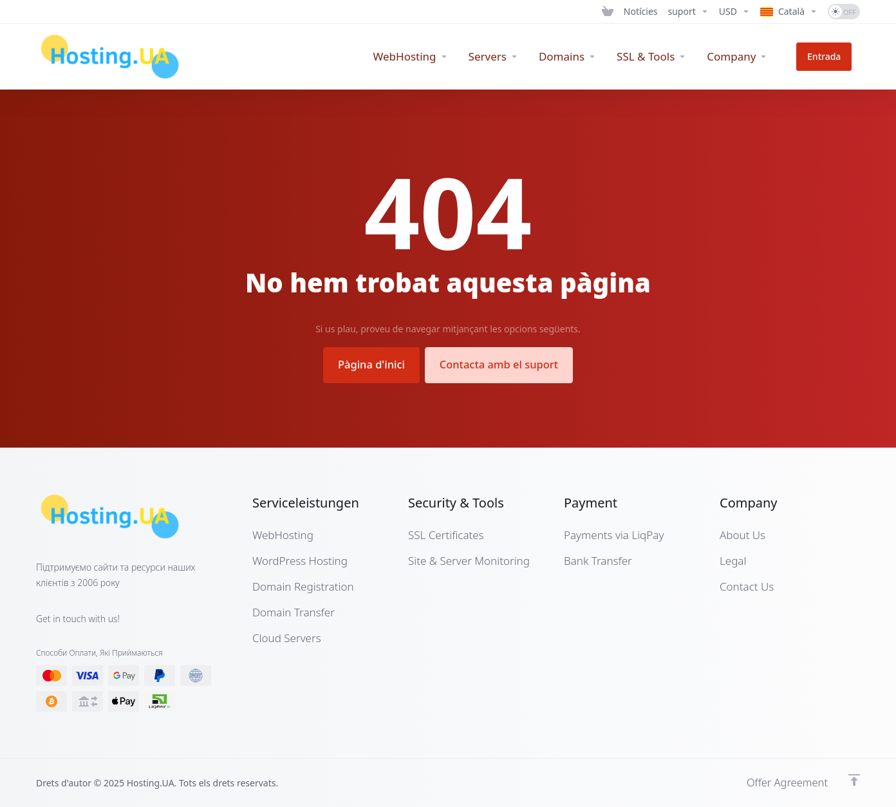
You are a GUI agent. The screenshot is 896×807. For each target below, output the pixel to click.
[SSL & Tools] (667, 57)
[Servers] (509, 57)
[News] (641, 11)
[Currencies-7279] (734, 11)
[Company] (753, 57)
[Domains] (583, 57)
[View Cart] (608, 11)
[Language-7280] (789, 11)
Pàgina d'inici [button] (367, 364)
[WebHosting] (426, 57)
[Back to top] (854, 779)
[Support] (688, 11)
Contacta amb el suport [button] (501, 364)
